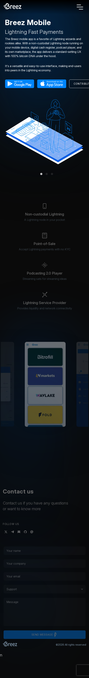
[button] (19, 84)
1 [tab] (41, 174)
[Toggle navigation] (79, 7)
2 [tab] (47, 174)
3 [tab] (52, 174)
